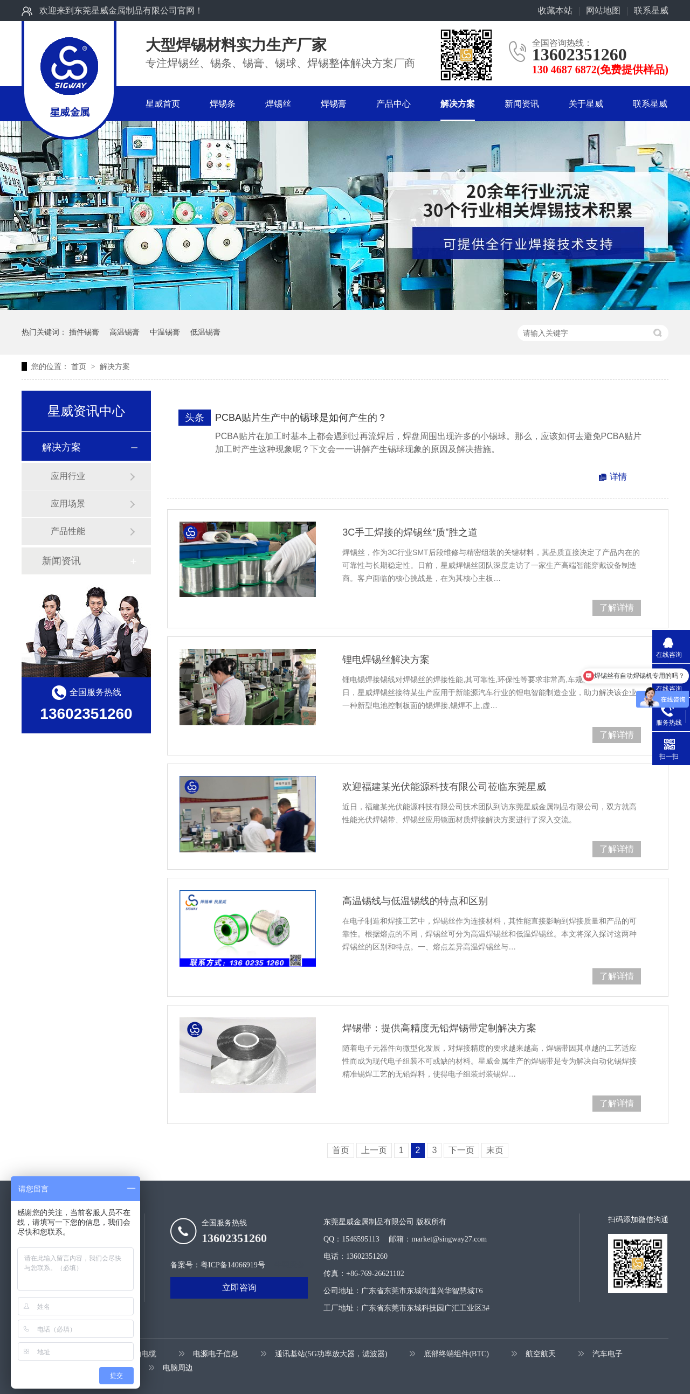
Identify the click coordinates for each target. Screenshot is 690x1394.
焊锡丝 (278, 103)
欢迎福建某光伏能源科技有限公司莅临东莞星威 (444, 786)
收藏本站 (555, 10)
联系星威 (651, 10)
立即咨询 (239, 1287)
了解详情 (616, 607)
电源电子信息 (215, 1354)
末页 (494, 1150)
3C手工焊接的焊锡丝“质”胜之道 (410, 532)
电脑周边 (178, 1368)
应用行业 (68, 476)
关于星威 (586, 103)
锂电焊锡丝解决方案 (386, 659)
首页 (79, 366)
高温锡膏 (124, 332)
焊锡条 (223, 103)
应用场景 (68, 503)
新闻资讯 (522, 103)
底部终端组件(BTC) (456, 1354)
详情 (618, 476)
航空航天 (541, 1354)
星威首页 (163, 103)
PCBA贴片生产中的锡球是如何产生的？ (301, 417)
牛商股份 (289, 1265)
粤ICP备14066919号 (233, 1265)
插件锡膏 (84, 332)
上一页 (374, 1150)
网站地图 (603, 10)
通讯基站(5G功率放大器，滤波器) (331, 1354)
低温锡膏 (205, 332)
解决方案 (457, 103)
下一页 (461, 1150)
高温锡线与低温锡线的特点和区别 (415, 901)
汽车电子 (607, 1354)
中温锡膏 (165, 332)
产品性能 (68, 531)
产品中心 (393, 103)
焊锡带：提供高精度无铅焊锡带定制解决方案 (439, 1028)
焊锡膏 (334, 103)
